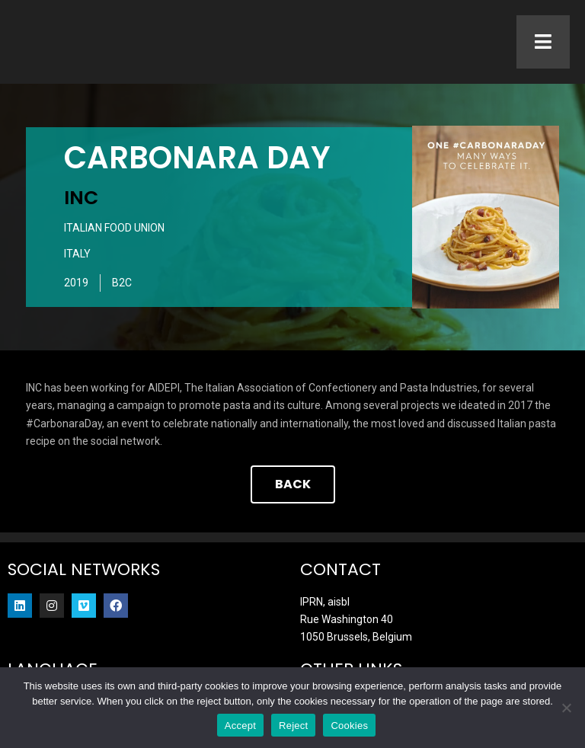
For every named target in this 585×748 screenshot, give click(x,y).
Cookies (349, 725)
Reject (293, 725)
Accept (240, 725)
